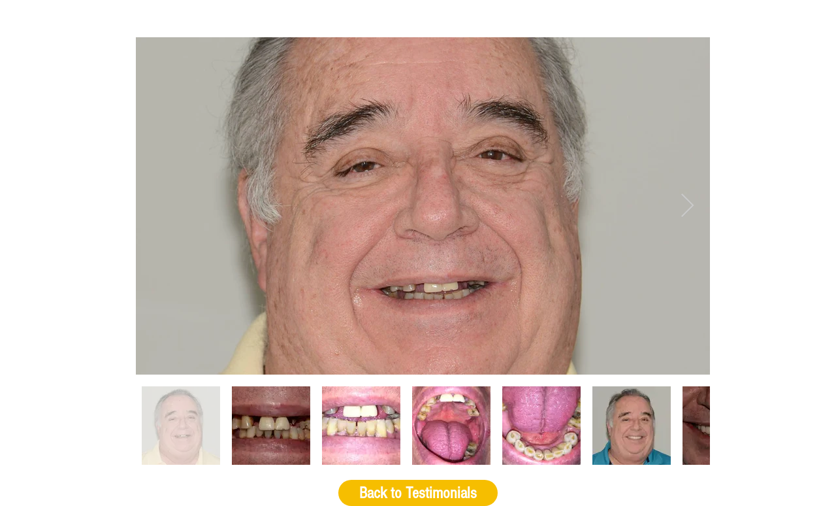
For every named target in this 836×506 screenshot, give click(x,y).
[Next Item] (687, 206)
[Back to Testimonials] (418, 493)
